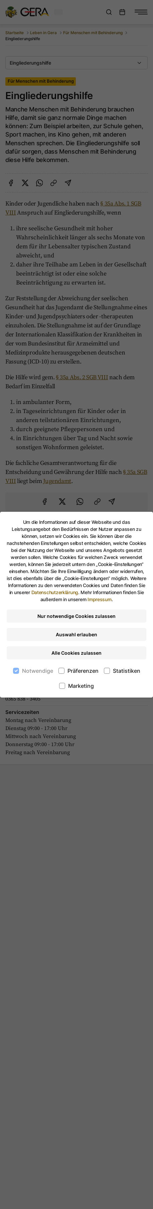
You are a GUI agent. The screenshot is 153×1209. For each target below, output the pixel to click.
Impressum (99, 599)
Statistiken (126, 670)
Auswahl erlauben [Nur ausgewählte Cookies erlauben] (76, 634)
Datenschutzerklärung (54, 592)
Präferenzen (83, 670)
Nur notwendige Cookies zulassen (76, 616)
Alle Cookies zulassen (76, 653)
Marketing (81, 685)
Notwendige (37, 670)
